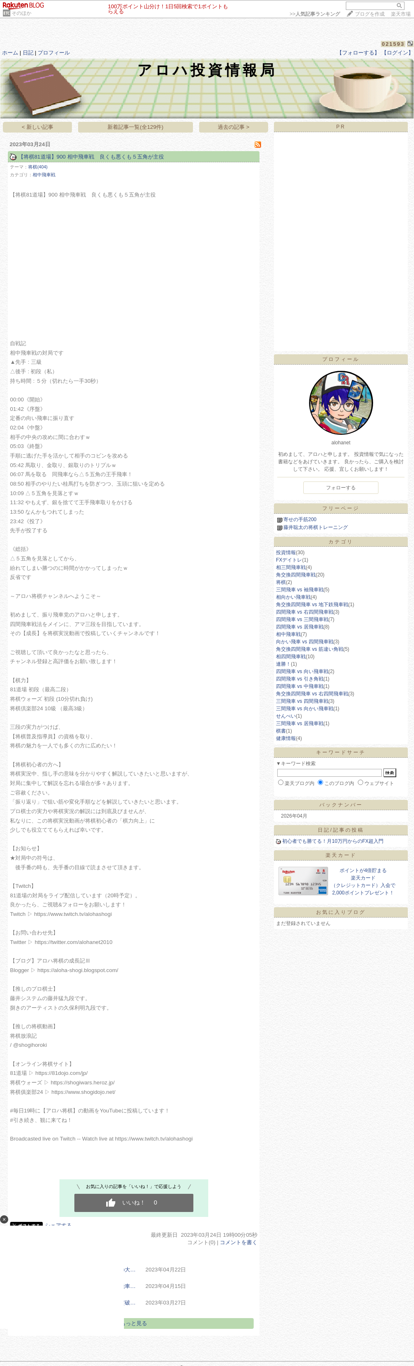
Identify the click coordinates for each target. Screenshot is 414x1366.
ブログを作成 (370, 14)
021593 (393, 44)
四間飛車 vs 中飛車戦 (300, 686)
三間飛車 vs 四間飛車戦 (302, 701)
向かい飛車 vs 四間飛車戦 (304, 642)
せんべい (286, 716)
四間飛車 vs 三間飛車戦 (302, 619)
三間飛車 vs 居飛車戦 (300, 723)
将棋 (281, 582)
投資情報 (286, 552)
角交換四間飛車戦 (296, 575)
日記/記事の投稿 (341, 830)
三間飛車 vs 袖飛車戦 (300, 590)
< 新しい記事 (38, 127)
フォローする (341, 488)
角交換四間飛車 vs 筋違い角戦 (309, 649)
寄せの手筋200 (299, 519)
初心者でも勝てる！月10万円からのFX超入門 (332, 841)
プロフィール (54, 53)
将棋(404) (38, 166)
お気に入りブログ (341, 912)
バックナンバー (341, 805)
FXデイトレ (289, 560)
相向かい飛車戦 (293, 597)
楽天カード (341, 855)
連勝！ (283, 664)
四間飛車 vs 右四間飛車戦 (304, 612)
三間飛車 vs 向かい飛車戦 (304, 708)
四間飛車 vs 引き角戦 (300, 679)
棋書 (281, 731)
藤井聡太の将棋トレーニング (315, 527)
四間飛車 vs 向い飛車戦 (302, 671)
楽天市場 (401, 14)
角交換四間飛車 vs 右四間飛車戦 (312, 694)
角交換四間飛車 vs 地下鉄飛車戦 (312, 604)
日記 (28, 53)
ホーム (10, 53)
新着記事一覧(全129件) (135, 127)
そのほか (21, 13)
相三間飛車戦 (291, 567)
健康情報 (286, 738)
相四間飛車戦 (291, 656)
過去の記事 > (234, 127)
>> (315, 14)
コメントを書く (238, 1242)
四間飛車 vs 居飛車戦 (300, 627)
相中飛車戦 (44, 174)
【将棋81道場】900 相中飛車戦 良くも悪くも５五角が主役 (91, 157)
